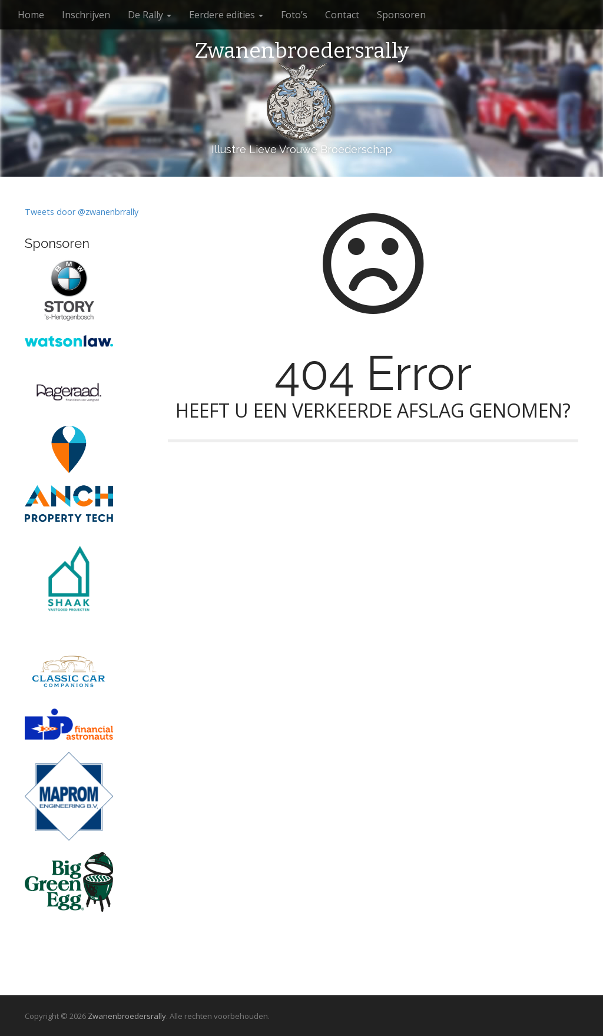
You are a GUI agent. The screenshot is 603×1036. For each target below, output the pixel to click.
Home (31, 14)
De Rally (149, 14)
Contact (342, 14)
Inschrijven (86, 14)
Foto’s (294, 14)
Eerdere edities (226, 14)
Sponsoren (401, 14)
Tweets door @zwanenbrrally (81, 211)
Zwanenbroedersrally (301, 51)
